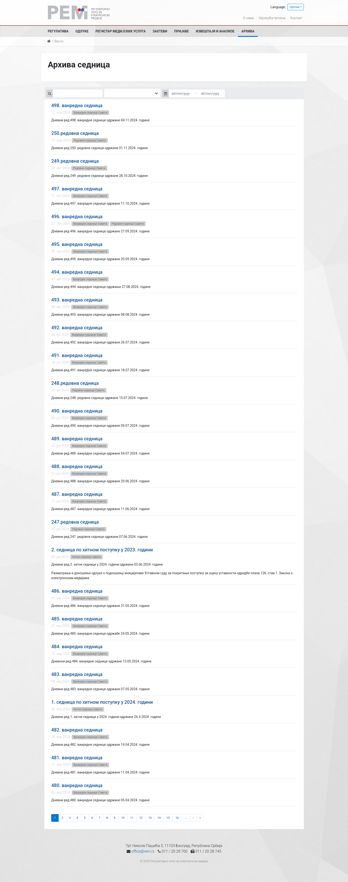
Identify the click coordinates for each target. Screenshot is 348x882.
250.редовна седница (75, 133)
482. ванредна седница (77, 730)
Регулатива (58, 31)
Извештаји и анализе (215, 31)
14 (159, 817)
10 (123, 817)
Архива (247, 31)
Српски (294, 7)
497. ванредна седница (77, 189)
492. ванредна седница (77, 327)
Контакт (296, 18)
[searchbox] (112, 93)
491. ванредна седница (77, 355)
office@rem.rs (142, 851)
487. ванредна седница (77, 494)
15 (168, 817)
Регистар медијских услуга (121, 31)
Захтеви (160, 31)
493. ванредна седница (77, 300)
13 (150, 817)
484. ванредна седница (77, 646)
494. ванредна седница (77, 272)
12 (141, 817)
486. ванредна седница (77, 591)
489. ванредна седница (77, 438)
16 (177, 817)
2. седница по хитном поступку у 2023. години (102, 550)
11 (131, 817)
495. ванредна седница (77, 244)
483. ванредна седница (77, 674)
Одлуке (82, 31)
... (186, 817)
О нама (248, 18)
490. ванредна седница (77, 411)
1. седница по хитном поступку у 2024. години (102, 702)
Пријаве (181, 31)
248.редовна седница (75, 383)
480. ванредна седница (77, 785)
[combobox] (132, 93)
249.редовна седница (75, 161)
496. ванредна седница (77, 216)
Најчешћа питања (272, 18)
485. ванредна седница (77, 619)
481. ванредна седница (77, 757)
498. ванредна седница (77, 105)
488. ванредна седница (77, 466)
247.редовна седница (75, 522)
